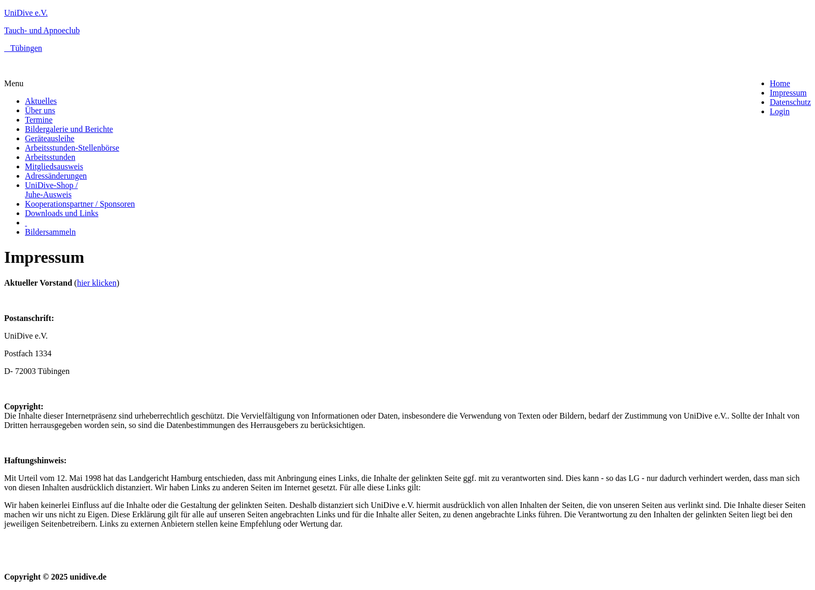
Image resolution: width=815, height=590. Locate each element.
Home (780, 83)
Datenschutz (790, 102)
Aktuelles (41, 101)
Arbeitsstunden (50, 157)
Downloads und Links (61, 213)
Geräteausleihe (49, 138)
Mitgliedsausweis (54, 166)
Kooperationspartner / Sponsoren (80, 203)
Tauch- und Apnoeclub (42, 30)
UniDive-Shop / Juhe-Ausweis (51, 190)
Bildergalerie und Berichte (69, 129)
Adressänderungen (56, 175)
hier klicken (96, 282)
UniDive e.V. (26, 12)
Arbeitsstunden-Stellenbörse (72, 147)
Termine (38, 119)
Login (780, 111)
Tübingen (23, 48)
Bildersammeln (50, 231)
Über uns (40, 110)
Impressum (788, 92)
